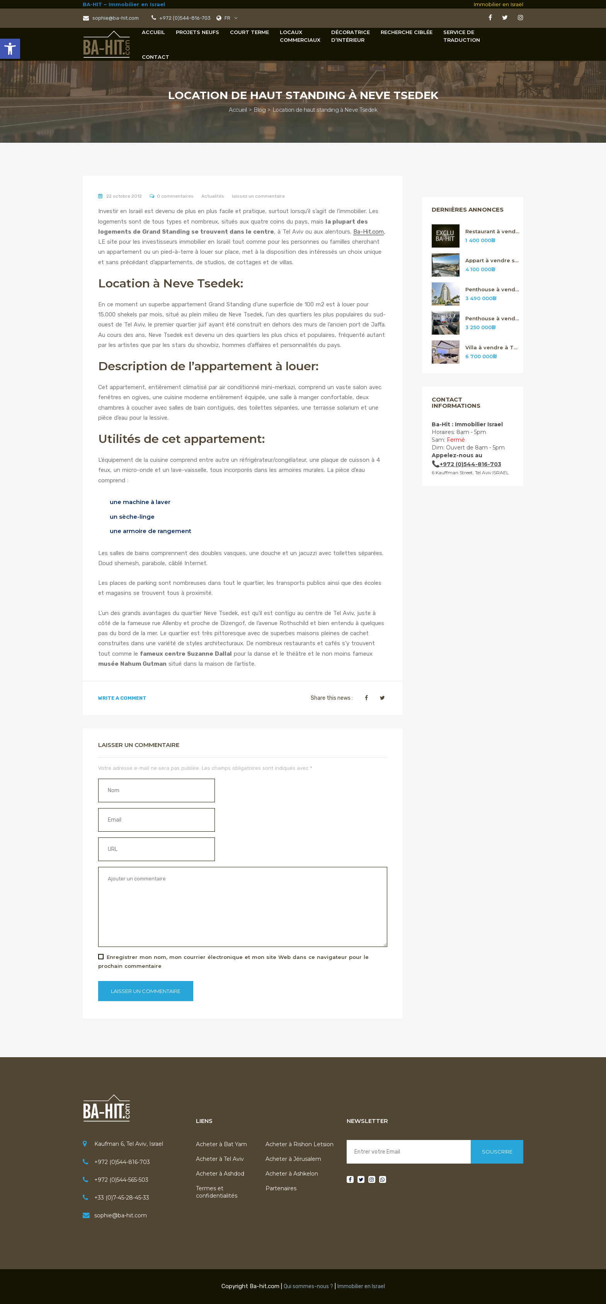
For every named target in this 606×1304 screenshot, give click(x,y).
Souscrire (497, 1151)
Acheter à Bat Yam (221, 1144)
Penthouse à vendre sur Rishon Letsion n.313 (492, 318)
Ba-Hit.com (368, 231)
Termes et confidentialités (216, 1192)
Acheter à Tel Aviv (220, 1158)
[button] (10, 49)
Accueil (153, 32)
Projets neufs (197, 32)
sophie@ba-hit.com (111, 18)
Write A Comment (122, 698)
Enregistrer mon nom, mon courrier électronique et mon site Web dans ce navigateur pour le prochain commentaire (233, 961)
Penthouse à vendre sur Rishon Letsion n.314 (492, 289)
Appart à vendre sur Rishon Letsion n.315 (492, 260)
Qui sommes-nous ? (308, 1286)
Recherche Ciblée (406, 32)
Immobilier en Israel (361, 1286)
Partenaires (281, 1188)
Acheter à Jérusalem (293, 1158)
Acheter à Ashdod (220, 1173)
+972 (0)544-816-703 (122, 1162)
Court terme (249, 32)
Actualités (212, 196)
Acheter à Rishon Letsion (300, 1144)
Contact (155, 57)
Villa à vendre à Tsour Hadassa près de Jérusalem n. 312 (492, 347)
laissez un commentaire (258, 196)
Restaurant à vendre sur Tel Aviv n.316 (492, 231)
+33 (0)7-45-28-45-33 (121, 1197)
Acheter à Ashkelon (292, 1173)
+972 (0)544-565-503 (121, 1179)
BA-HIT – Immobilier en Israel (124, 4)
